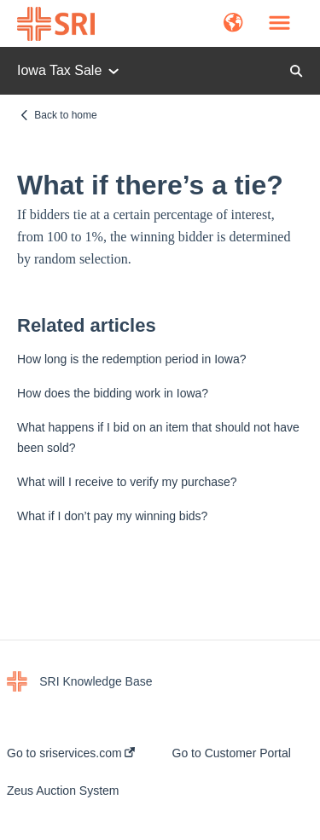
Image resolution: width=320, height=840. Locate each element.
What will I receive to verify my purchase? (127, 482)
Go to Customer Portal (231, 753)
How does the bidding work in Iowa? (112, 393)
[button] (233, 23)
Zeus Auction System (63, 790)
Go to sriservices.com (71, 753)
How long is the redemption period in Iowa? (132, 359)
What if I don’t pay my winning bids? (112, 516)
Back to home (65, 115)
